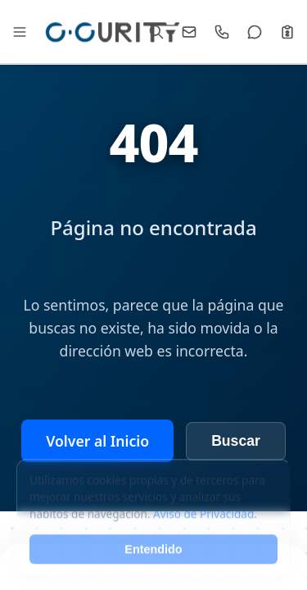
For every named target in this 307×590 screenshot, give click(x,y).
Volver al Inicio (97, 441)
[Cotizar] (287, 32)
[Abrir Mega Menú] (19, 32)
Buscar (235, 441)
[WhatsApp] (254, 32)
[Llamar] (221, 32)
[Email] (189, 32)
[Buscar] (156, 32)
